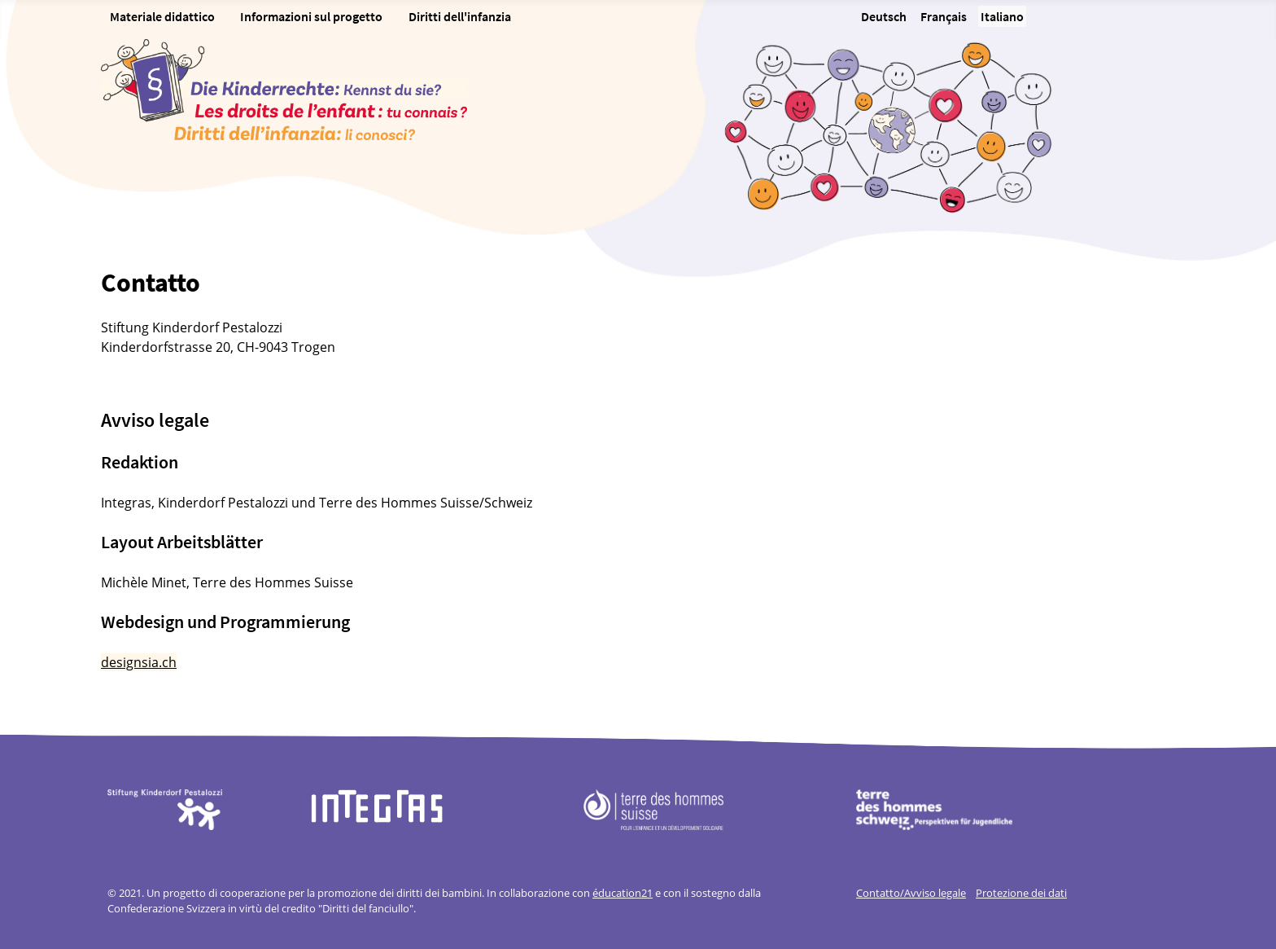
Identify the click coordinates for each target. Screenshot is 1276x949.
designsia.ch (139, 662)
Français (943, 16)
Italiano (1002, 16)
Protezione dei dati (1021, 892)
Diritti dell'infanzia (460, 16)
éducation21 (622, 892)
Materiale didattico (162, 16)
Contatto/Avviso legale (911, 892)
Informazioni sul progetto (311, 16)
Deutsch (884, 16)
